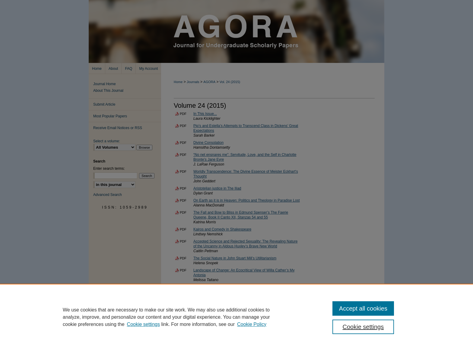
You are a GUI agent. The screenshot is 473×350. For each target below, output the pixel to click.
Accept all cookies (363, 308)
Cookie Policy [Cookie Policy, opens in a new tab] (251, 324)
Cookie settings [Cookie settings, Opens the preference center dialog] (363, 327)
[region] (236, 317)
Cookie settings (143, 324)
